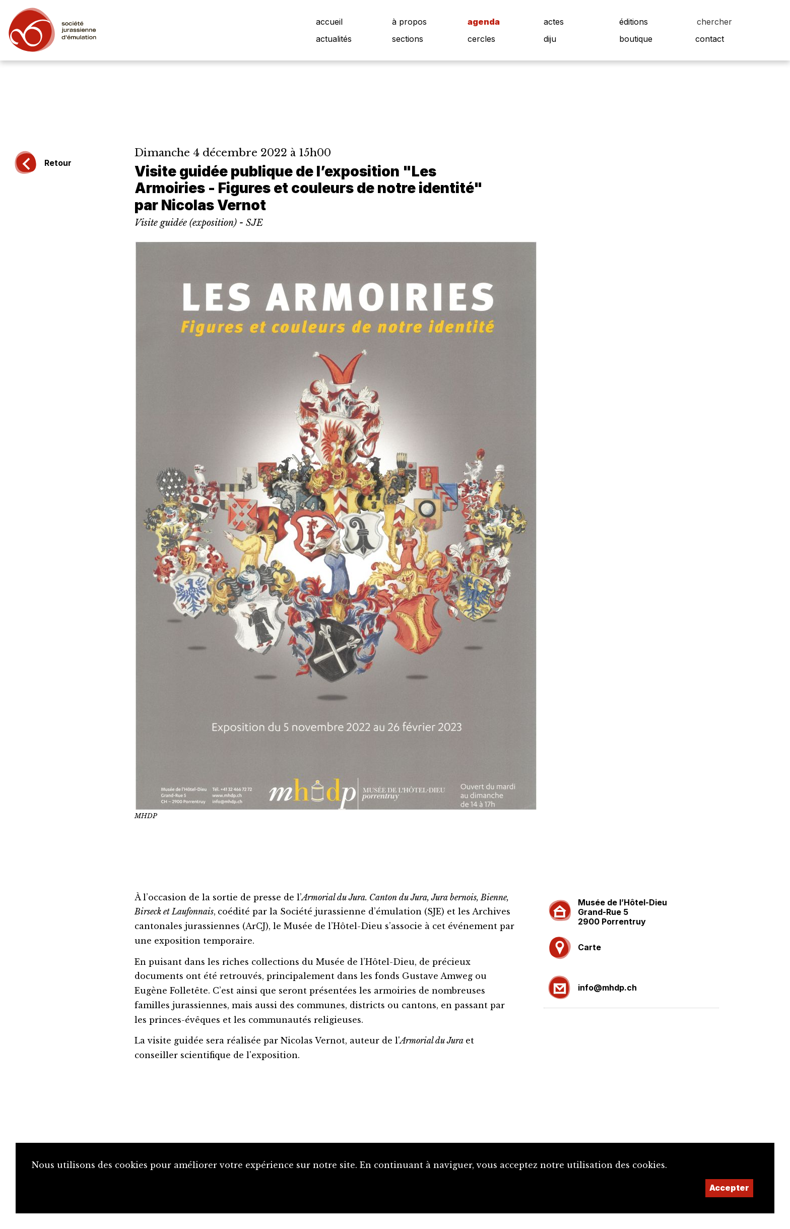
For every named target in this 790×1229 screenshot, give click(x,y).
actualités (334, 39)
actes (554, 22)
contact (709, 39)
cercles (481, 39)
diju (550, 39)
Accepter (729, 1188)
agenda (484, 22)
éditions (633, 22)
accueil (329, 22)
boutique (635, 39)
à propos (409, 22)
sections (407, 39)
